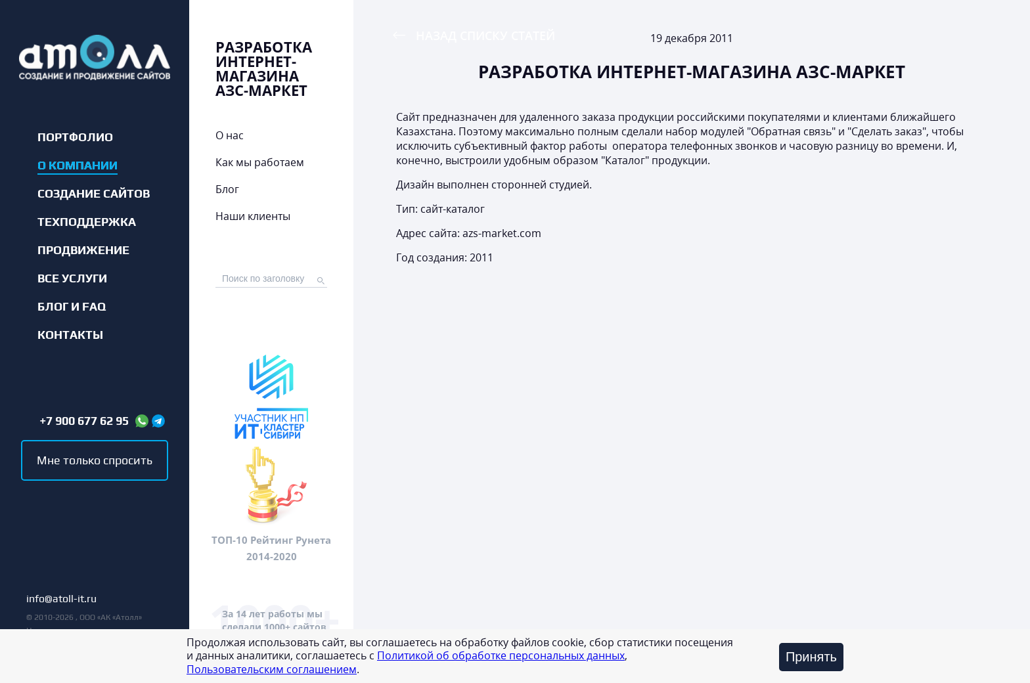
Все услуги (72, 278)
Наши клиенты (252, 216)
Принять (811, 657)
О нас (229, 135)
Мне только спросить (94, 460)
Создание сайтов (93, 194)
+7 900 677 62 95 (84, 421)
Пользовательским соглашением (272, 669)
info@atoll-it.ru (61, 599)
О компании (77, 165)
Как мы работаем (259, 162)
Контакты (70, 335)
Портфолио (75, 137)
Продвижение (83, 250)
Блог (227, 189)
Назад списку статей (485, 35)
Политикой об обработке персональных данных (501, 655)
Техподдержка (86, 222)
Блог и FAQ (71, 307)
